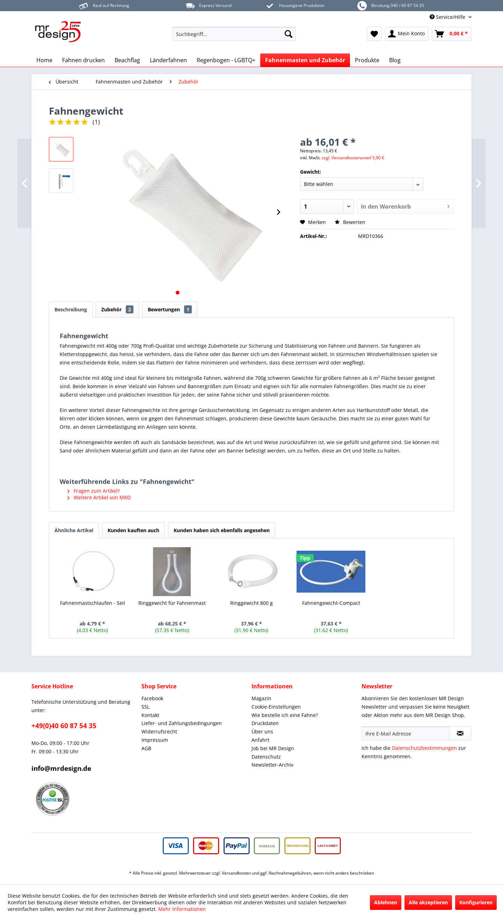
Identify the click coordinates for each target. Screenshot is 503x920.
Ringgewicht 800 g (251, 603)
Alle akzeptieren (428, 902)
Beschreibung (70, 309)
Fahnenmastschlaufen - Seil (92, 603)
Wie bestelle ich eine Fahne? (285, 715)
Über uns (262, 731)
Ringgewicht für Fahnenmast (172, 603)
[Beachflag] (127, 60)
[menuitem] (234, 34)
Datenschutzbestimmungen (424, 748)
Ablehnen (385, 902)
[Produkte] (367, 60)
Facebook (152, 698)
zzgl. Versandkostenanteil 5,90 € (353, 158)
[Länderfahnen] (168, 60)
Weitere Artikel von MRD (99, 497)
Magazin (261, 698)
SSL (145, 706)
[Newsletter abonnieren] (460, 733)
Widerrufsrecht (159, 731)
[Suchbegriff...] (234, 34)
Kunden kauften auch (133, 530)
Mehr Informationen (182, 909)
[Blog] (395, 60)
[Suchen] (288, 34)
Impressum (154, 740)
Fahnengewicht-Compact (331, 603)
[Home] (44, 60)
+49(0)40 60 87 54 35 (63, 725)
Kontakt (150, 715)
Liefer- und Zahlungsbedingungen (181, 723)
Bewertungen (170, 309)
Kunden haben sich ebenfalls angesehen (222, 530)
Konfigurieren (476, 902)
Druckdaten (265, 723)
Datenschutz (266, 756)
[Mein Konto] (407, 34)
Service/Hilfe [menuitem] (448, 17)
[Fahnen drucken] (83, 60)
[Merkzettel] (374, 34)
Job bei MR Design (273, 748)
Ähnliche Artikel (73, 530)
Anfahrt (260, 740)
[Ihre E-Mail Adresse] (406, 733)
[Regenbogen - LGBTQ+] (226, 60)
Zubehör (117, 309)
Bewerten (350, 222)
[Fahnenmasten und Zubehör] (305, 60)
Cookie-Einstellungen (276, 706)
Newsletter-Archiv (272, 764)
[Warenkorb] (452, 34)
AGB (146, 748)
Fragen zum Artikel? (93, 490)
